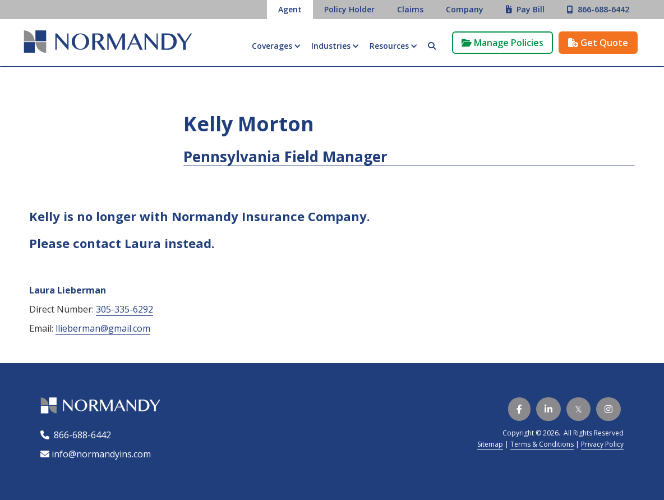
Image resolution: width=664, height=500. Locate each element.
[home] (108, 43)
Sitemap (490, 444)
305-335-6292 (124, 309)
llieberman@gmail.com (103, 328)
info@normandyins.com (95, 454)
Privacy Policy (602, 444)
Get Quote (598, 42)
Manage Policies (502, 42)
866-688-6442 (80, 435)
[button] (276, 46)
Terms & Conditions (542, 444)
